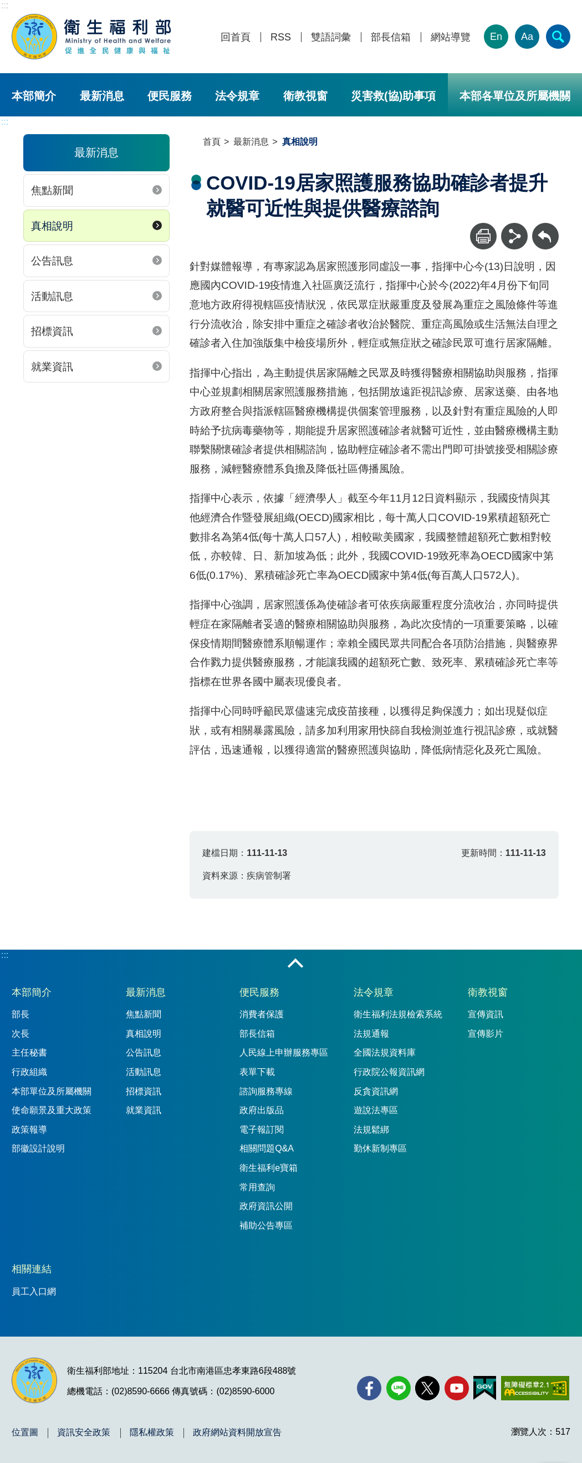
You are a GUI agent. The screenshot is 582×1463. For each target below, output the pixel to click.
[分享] (514, 236)
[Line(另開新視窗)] (398, 1388)
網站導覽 (451, 37)
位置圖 (25, 1432)
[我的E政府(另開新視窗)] (484, 1388)
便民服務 (169, 96)
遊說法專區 (376, 1110)
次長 (20, 1033)
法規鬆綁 (371, 1129)
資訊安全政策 (83, 1432)
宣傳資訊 (485, 1014)
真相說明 (52, 226)
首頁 (212, 141)
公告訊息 (52, 261)
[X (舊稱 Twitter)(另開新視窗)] (427, 1388)
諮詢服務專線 (266, 1091)
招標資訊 (52, 331)
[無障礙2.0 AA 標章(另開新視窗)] (535, 1388)
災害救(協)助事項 (393, 96)
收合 (295, 964)
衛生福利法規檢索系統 (398, 1014)
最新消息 (102, 96)
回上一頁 (545, 228)
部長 (20, 1014)
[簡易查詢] (558, 36)
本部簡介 (34, 96)
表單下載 (257, 1072)
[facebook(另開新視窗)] (369, 1388)
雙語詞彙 (331, 37)
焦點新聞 (52, 190)
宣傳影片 (485, 1033)
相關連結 (32, 1269)
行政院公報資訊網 (389, 1072)
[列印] (483, 236)
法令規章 (237, 96)
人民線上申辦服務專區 (283, 1052)
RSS (280, 37)
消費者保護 (261, 1014)
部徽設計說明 (38, 1148)
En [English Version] (496, 36)
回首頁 (236, 37)
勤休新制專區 (380, 1148)
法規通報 (371, 1033)
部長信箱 (391, 37)
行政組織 (29, 1072)
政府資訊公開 (266, 1206)
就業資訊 (52, 367)
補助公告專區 (266, 1225)
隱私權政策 (152, 1432)
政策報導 (29, 1129)
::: (4, 5)
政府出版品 (261, 1110)
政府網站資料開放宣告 (237, 1432)
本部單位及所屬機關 (51, 1091)
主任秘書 (29, 1052)
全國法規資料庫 (385, 1052)
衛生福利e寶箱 (268, 1168)
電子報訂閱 (261, 1129)
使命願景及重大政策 (51, 1110)
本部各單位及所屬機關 (515, 96)
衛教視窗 (305, 96)
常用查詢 (257, 1187)
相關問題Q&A (266, 1148)
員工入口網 (34, 1291)
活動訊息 (52, 296)
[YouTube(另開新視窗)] (457, 1388)
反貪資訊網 (376, 1091)
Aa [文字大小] (527, 36)
